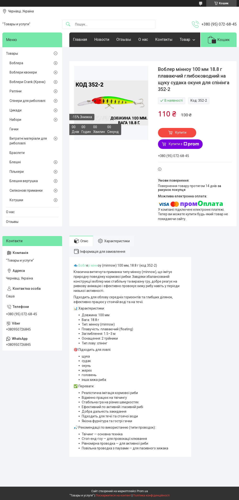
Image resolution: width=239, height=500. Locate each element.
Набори (15, 119)
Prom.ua (142, 491)
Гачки (14, 129)
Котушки (16, 200)
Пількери (17, 172)
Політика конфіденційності (151, 495)
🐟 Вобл (80, 265)
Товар (185, 39)
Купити (180, 132)
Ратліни (16, 91)
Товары (12, 53)
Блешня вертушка (24, 181)
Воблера (16, 63)
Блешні (15, 162)
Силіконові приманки (26, 190)
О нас (143, 39)
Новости (101, 39)
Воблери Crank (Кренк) (27, 82)
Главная (80, 39)
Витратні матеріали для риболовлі (28, 141)
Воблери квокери (23, 72)
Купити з (184, 144)
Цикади (16, 110)
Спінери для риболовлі (27, 101)
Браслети (17, 153)
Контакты (164, 39)
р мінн (93, 265)
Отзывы (123, 39)
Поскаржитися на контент (113, 495)
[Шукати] (68, 24)
